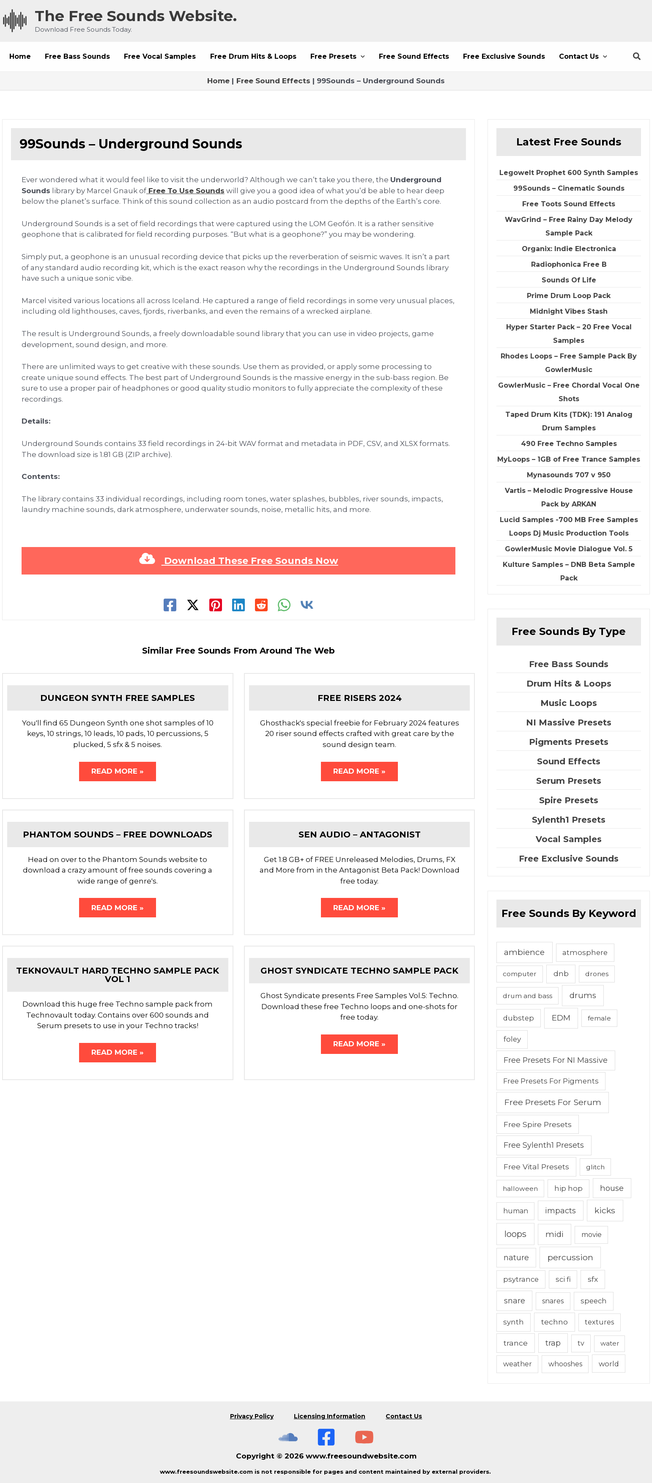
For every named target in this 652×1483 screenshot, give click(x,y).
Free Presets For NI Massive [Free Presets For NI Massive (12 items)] (556, 1060)
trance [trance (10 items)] (516, 1342)
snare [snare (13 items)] (514, 1300)
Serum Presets (568, 781)
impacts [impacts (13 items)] (560, 1210)
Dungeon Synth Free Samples (117, 698)
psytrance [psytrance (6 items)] (521, 1279)
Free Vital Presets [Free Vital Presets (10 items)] (536, 1166)
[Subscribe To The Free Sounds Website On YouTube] (364, 1434)
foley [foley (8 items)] (512, 1039)
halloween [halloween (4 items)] (520, 1189)
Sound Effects (568, 761)
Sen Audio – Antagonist (360, 835)
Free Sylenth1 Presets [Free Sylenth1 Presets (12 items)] (544, 1145)
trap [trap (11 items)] (553, 1342)
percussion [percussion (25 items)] (570, 1257)
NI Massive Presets (568, 722)
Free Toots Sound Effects (568, 204)
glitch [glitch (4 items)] (595, 1167)
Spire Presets (568, 800)
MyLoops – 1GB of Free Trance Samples (568, 459)
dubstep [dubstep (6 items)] (518, 1018)
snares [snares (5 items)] (553, 1301)
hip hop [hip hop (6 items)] (568, 1188)
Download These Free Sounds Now (238, 560)
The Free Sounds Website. (136, 16)
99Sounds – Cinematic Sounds (569, 188)
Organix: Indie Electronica (569, 249)
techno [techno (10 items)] (554, 1321)
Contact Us (404, 1415)
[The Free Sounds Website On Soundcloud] (288, 1434)
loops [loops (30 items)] (515, 1234)
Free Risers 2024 (360, 698)
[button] (335, 56)
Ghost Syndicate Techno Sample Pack (359, 971)
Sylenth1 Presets (568, 820)
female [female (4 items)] (599, 1018)
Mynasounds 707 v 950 (569, 475)
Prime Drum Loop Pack (569, 296)
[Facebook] (170, 605)
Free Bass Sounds (568, 664)
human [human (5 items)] (515, 1211)
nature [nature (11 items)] (516, 1257)
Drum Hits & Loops (568, 684)
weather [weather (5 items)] (517, 1364)
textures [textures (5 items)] (599, 1322)
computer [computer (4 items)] (520, 974)
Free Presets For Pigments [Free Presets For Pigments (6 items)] (551, 1081)
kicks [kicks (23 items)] (604, 1210)
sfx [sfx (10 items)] (593, 1279)
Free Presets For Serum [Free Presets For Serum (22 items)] (552, 1102)
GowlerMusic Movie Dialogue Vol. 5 (569, 549)
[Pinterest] (215, 605)
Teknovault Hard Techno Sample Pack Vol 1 (117, 975)
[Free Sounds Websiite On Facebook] (326, 1434)
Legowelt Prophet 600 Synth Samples (568, 173)
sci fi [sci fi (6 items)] (563, 1279)
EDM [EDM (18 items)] (561, 1018)
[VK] (307, 605)
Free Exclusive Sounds (569, 859)
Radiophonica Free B (569, 264)
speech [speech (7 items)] (594, 1301)
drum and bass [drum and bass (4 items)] (527, 996)
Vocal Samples (569, 839)
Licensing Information (329, 1415)
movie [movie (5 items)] (591, 1235)
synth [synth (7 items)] (513, 1322)
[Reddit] (261, 605)
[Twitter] (192, 605)
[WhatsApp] (284, 605)
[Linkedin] (238, 605)
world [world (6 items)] (609, 1364)
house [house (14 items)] (612, 1188)
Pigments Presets (568, 742)
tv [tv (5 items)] (581, 1343)
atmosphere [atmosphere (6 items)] (585, 952)
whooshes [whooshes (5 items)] (565, 1364)
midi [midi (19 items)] (554, 1234)
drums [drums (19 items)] (583, 995)
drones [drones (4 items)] (596, 974)
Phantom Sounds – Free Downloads (117, 835)
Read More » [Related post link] (117, 771)
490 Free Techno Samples (569, 444)
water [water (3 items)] (609, 1343)
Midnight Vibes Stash (569, 311)
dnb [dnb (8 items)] (561, 973)
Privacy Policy (251, 1415)
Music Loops (568, 703)
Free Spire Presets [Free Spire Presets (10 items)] (538, 1124)
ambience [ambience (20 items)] (524, 952)
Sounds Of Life (569, 280)
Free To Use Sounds (185, 190)
